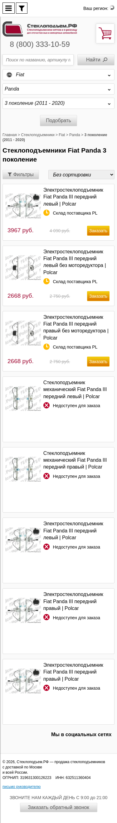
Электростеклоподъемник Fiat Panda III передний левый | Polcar (73, 197)
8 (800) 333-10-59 (40, 44)
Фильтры (21, 174)
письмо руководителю (21, 787)
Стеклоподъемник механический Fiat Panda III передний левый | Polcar (75, 389)
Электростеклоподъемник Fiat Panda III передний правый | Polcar (73, 601)
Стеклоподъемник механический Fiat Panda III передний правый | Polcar (75, 460)
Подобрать (58, 120)
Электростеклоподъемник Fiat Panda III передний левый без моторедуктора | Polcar (74, 262)
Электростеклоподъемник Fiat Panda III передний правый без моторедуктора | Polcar (76, 327)
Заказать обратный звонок (58, 807)
